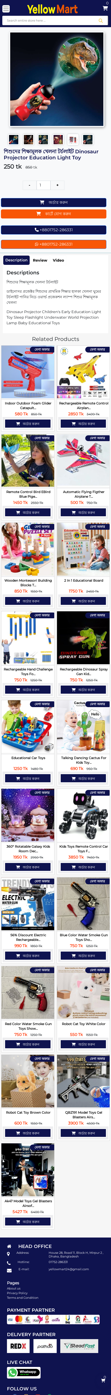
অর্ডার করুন (54, 202)
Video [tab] (58, 260)
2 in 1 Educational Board (83, 580)
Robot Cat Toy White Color (83, 1021)
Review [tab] (40, 260)
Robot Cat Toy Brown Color (28, 1110)
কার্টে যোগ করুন (53, 214)
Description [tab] (16, 260)
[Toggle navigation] (6, 9)
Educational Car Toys (28, 756)
